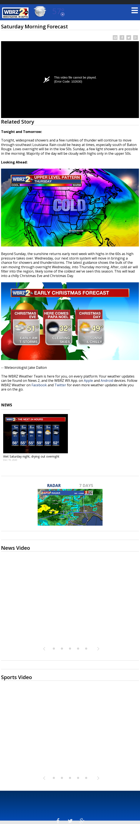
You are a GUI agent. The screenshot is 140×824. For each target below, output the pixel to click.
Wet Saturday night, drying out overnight (31, 456)
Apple (88, 380)
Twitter (60, 385)
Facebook (39, 385)
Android (107, 380)
